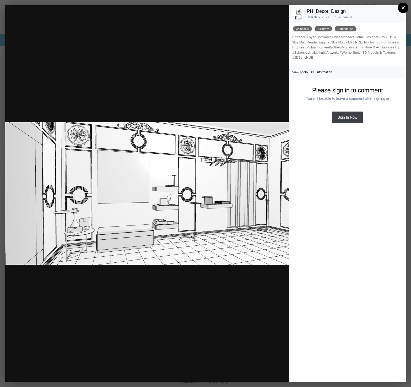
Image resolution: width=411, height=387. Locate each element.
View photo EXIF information (312, 72)
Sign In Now (347, 117)
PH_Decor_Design (326, 11)
